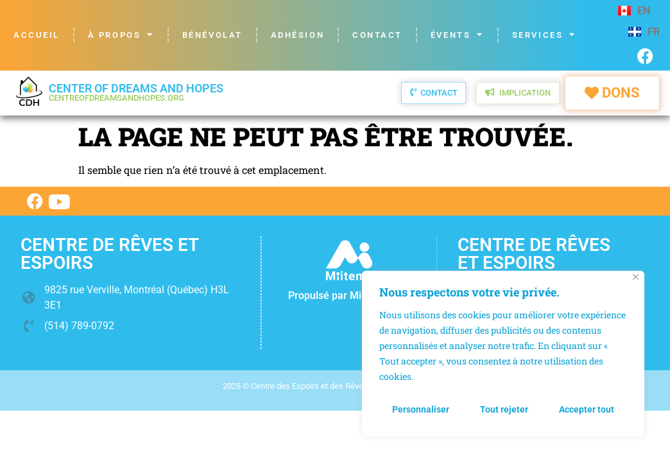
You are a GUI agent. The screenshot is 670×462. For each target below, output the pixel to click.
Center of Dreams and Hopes (136, 92)
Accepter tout (586, 409)
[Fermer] (636, 278)
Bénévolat (212, 35)
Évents (457, 35)
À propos (121, 35)
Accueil (36, 35)
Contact (377, 35)
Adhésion (297, 35)
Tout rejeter (504, 409)
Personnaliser (420, 409)
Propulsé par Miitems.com (349, 295)
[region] (503, 354)
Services (544, 35)
